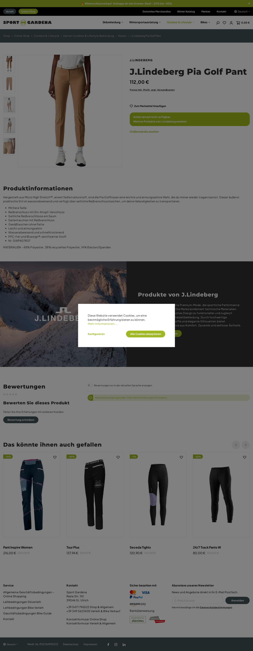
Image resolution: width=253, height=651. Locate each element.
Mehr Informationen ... (103, 323)
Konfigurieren (96, 334)
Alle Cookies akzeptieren (145, 334)
